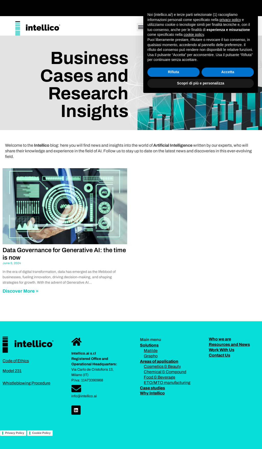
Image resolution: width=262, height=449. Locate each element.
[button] (162, 7)
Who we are (220, 339)
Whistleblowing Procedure (26, 383)
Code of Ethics (16, 361)
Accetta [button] (227, 424)
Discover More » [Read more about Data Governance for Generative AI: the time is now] (20, 291)
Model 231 (12, 371)
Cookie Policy (41, 432)
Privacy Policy (14, 432)
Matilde (151, 350)
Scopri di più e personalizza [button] (200, 435)
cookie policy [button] (194, 386)
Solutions (149, 345)
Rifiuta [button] (173, 424)
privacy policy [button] (230, 371)
